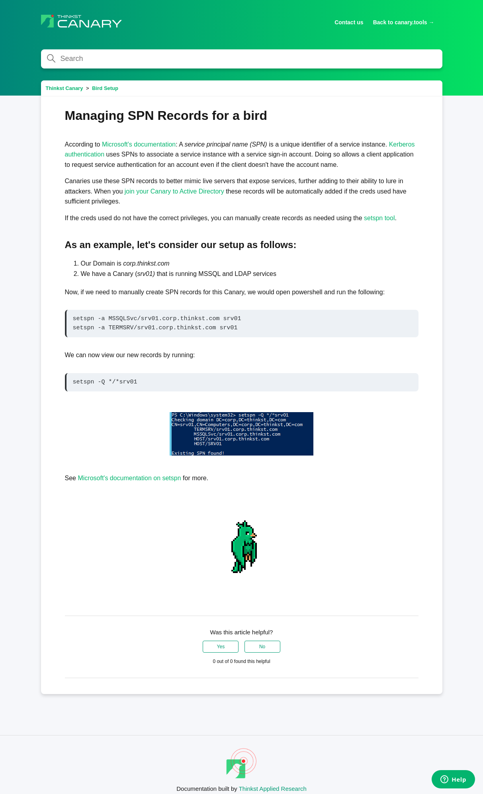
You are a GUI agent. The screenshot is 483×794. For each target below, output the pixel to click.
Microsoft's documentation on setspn (129, 478)
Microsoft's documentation (139, 144)
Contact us (348, 22)
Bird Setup (105, 88)
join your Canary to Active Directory (175, 191)
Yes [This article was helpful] (221, 646)
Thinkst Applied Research (273, 788)
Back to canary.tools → (403, 22)
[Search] (241, 58)
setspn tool (379, 218)
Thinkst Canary (64, 88)
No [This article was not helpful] (262, 646)
